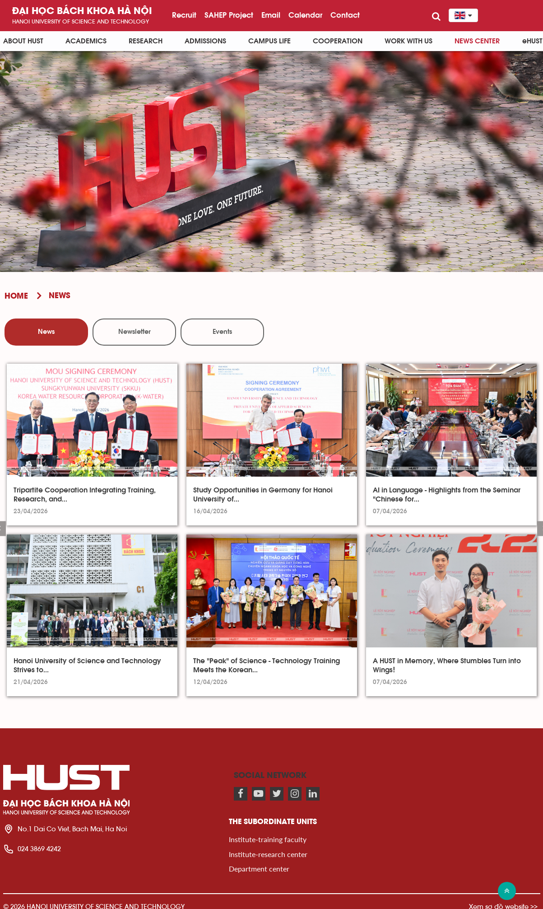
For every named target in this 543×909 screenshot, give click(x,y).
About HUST (23, 41)
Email (270, 15)
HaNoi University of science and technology (80, 21)
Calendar (305, 15)
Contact (345, 15)
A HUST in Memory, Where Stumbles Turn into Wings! (447, 665)
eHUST (532, 41)
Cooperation (337, 41)
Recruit (184, 15)
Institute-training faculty (267, 839)
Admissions (205, 41)
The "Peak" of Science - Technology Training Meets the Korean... (266, 665)
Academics (86, 41)
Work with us (408, 41)
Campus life (269, 41)
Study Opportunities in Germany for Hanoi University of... (263, 495)
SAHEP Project (228, 15)
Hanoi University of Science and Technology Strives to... (87, 665)
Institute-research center (268, 854)
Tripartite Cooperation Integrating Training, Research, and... (85, 495)
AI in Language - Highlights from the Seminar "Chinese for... (446, 495)
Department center (259, 868)
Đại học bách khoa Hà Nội (82, 11)
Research (145, 41)
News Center (477, 41)
